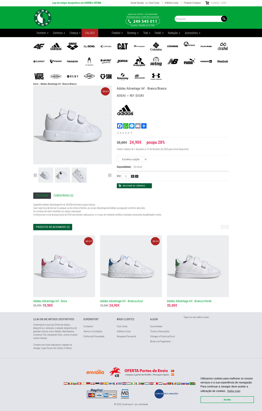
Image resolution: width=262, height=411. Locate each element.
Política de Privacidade (93, 336)
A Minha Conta (171, 3)
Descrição (42, 195)
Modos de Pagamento (160, 341)
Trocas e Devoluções (159, 331)
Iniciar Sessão (137, 3)
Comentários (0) (63, 195)
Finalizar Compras (192, 3)
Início (35, 84)
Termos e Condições (92, 331)
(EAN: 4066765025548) (132, 159)
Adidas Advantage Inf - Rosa (50, 301)
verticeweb (143, 404)
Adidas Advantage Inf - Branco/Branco (58, 84)
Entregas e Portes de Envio (162, 336)
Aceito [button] (227, 399)
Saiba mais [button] (233, 391)
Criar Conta (153, 3)
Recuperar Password (126, 336)
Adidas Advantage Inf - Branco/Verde (189, 301)
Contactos (88, 326)
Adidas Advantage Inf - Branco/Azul (121, 301)
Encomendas (156, 326)
